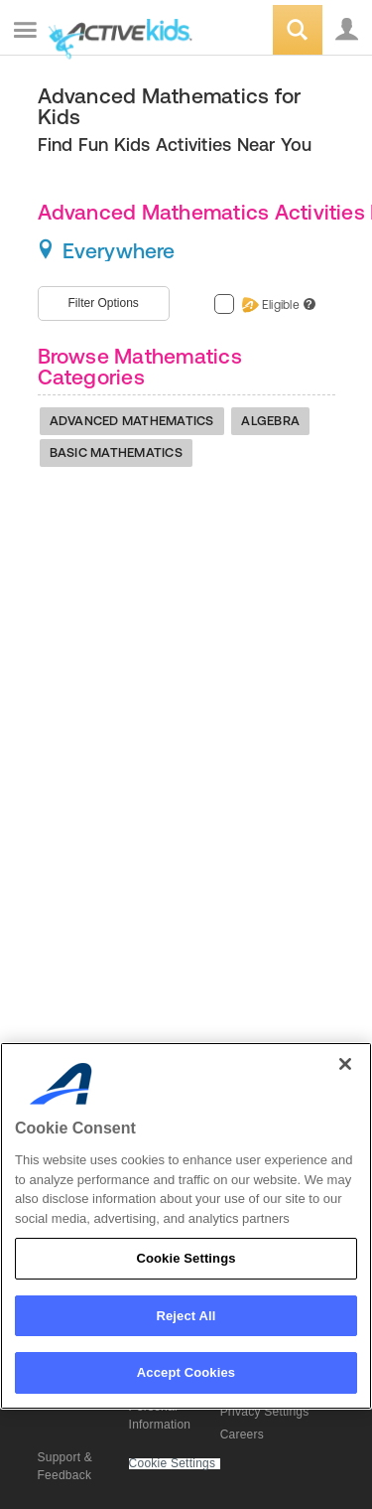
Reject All (185, 1315)
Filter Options (103, 303)
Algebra (270, 420)
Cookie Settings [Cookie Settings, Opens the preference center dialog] (185, 1258)
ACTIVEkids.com (116, 31)
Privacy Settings (265, 1412)
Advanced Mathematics (132, 420)
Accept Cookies (186, 1372)
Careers (242, 1434)
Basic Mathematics (116, 452)
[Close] (345, 1064)
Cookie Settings (172, 1463)
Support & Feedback (65, 1466)
